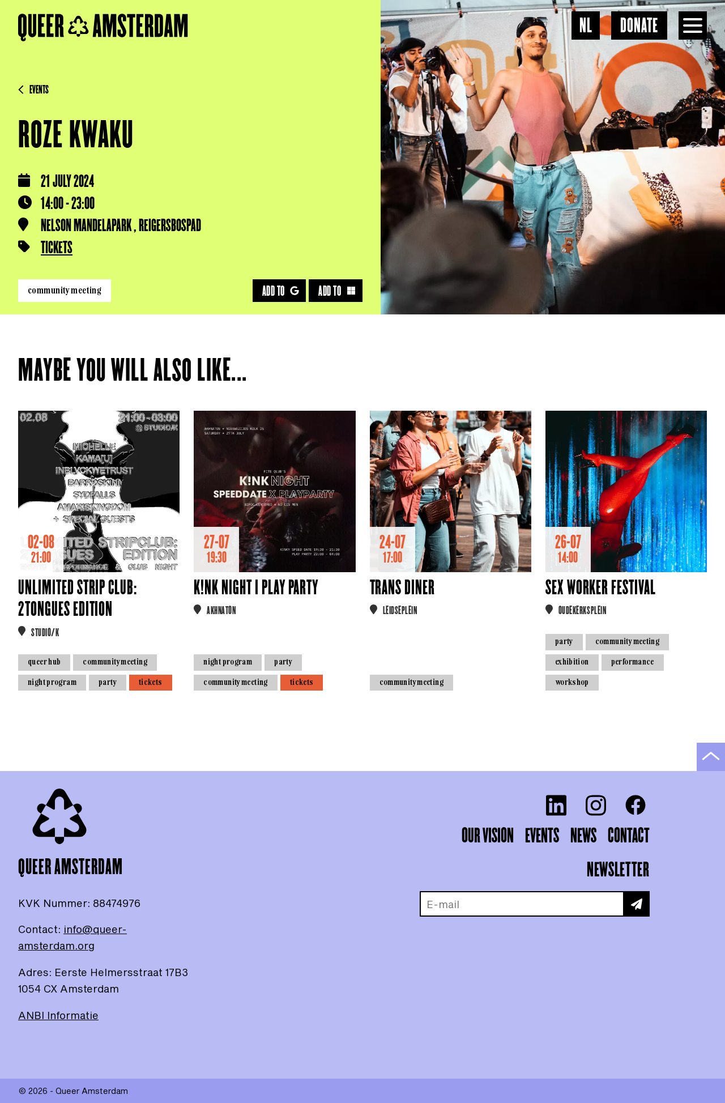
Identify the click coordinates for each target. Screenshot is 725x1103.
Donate (639, 26)
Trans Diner (403, 588)
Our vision (488, 836)
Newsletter (618, 870)
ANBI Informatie (58, 1015)
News (583, 836)
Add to (281, 291)
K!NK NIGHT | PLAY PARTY (256, 588)
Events (33, 90)
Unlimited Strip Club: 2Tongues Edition (77, 599)
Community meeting (64, 290)
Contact (629, 836)
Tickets (56, 248)
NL (585, 26)
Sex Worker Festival (600, 588)
